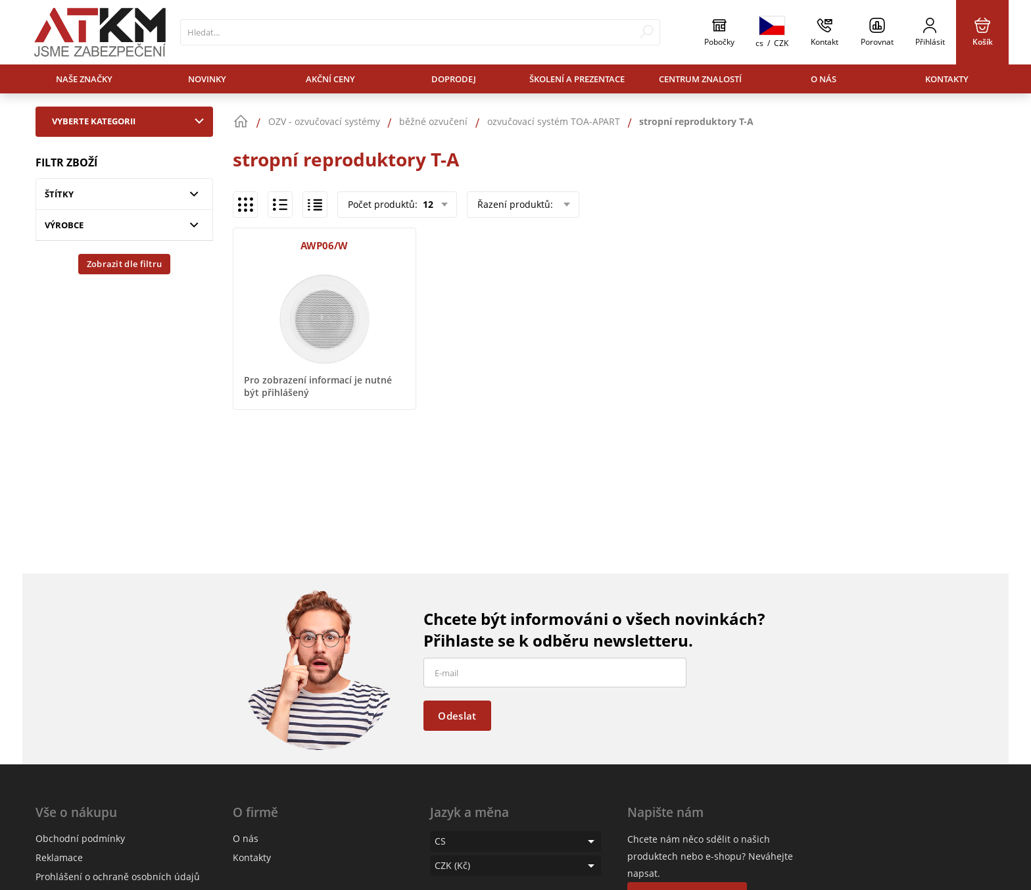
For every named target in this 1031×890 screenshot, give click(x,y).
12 (426, 204)
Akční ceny (330, 79)
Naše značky (84, 79)
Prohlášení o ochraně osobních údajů (118, 876)
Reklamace (59, 857)
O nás (823, 79)
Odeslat (457, 715)
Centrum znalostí (700, 79)
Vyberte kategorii (131, 121)
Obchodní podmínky (80, 838)
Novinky (207, 79)
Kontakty (947, 79)
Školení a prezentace (577, 79)
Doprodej (453, 79)
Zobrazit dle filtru (124, 264)
